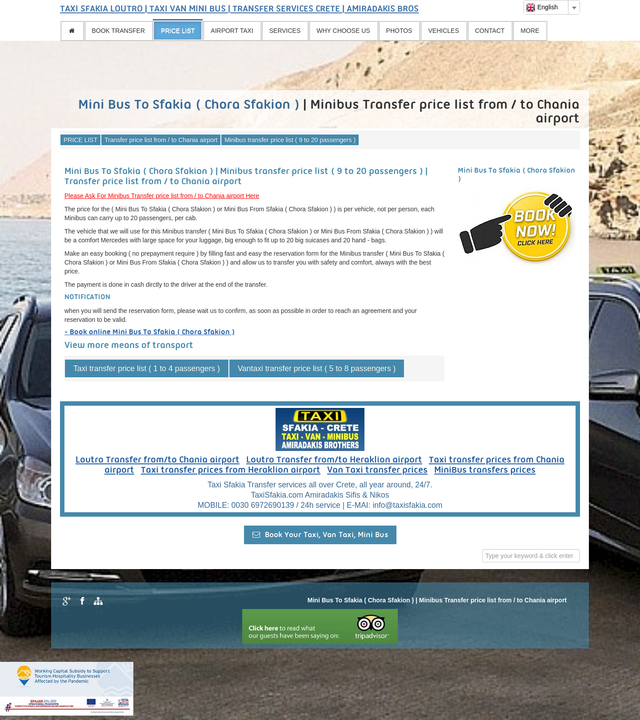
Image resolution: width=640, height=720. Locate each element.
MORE (529, 30)
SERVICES (285, 30)
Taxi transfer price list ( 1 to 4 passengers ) (146, 368)
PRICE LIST (178, 30)
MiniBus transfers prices (485, 470)
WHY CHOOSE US (343, 30)
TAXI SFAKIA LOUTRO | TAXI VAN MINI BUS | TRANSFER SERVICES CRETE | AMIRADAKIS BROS (239, 9)
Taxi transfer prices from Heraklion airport (230, 470)
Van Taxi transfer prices (377, 470)
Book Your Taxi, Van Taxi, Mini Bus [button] (320, 534)
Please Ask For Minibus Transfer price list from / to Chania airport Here (161, 195)
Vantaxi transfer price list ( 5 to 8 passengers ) (317, 368)
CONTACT (490, 30)
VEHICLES (443, 30)
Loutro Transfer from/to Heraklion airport (334, 460)
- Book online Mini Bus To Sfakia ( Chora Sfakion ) (149, 332)
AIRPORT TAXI (232, 30)
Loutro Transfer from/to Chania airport (158, 460)
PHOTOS (399, 30)
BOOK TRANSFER (118, 30)
